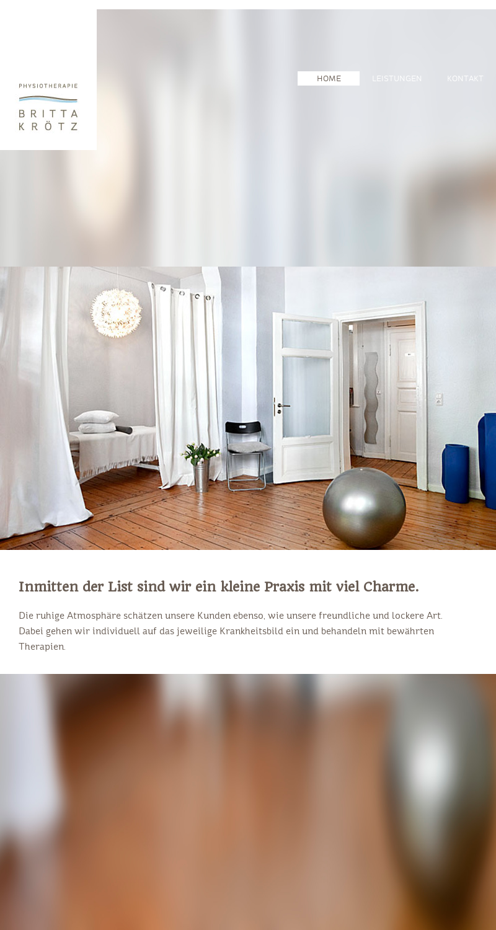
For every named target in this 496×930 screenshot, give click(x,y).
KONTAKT (465, 79)
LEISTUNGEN (397, 79)
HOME (329, 79)
